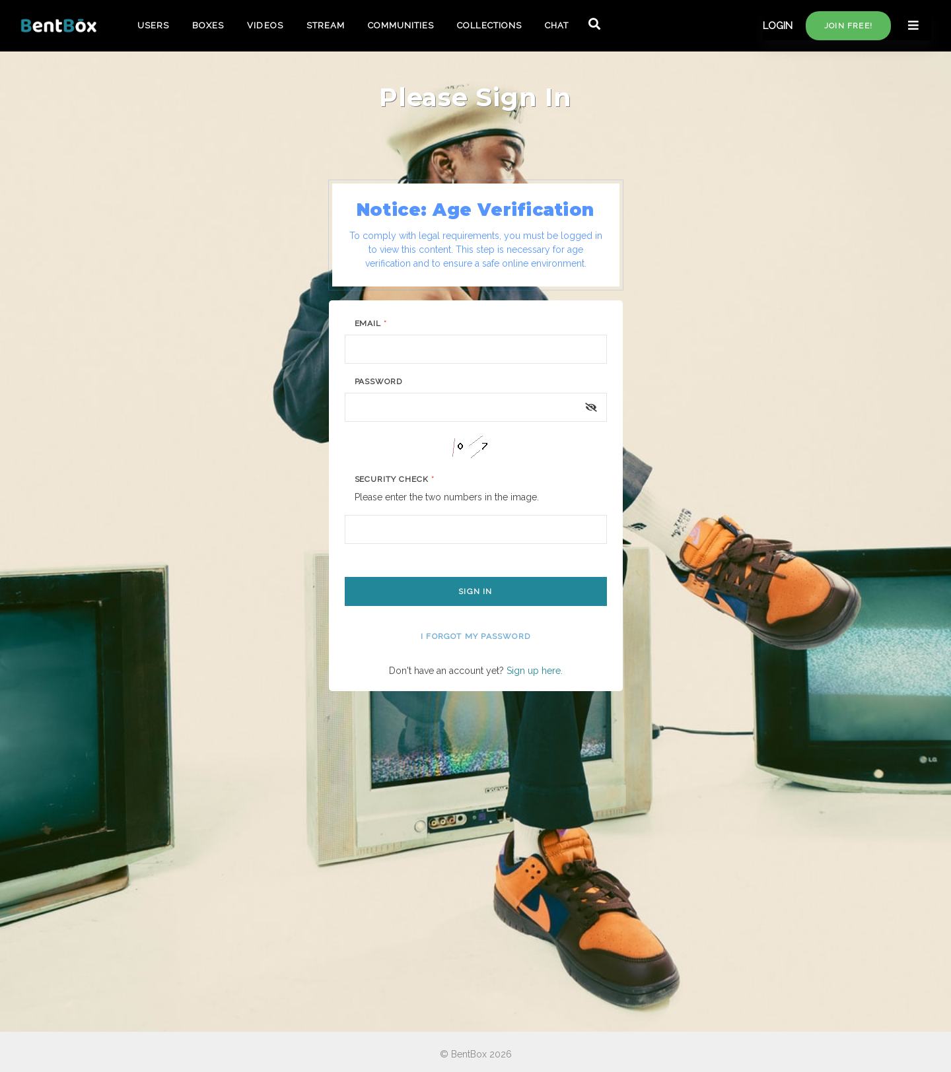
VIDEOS (265, 25)
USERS (153, 25)
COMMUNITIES (401, 25)
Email (371, 323)
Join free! (848, 25)
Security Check (395, 479)
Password (379, 381)
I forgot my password (475, 636)
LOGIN (777, 26)
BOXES (208, 25)
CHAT (557, 25)
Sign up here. (535, 670)
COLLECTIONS (489, 25)
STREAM (325, 25)
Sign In (475, 591)
